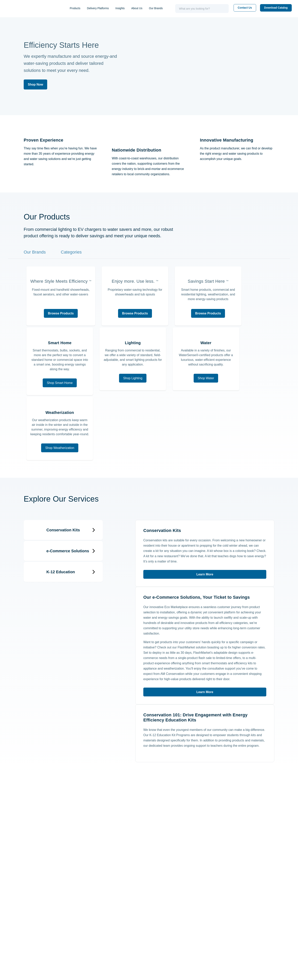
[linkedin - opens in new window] (185, 843)
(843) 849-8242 (29, 936)
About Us (144, 8)
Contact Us (242, 8)
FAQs (267, 919)
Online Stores (219, 919)
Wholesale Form (221, 932)
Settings (231, 969)
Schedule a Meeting (169, 912)
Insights (126, 8)
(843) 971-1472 (28, 931)
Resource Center (276, 906)
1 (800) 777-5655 (30, 916)
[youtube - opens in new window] (255, 843)
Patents (214, 939)
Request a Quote (166, 919)
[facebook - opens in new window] (208, 843)
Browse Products (63, 345)
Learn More (205, 515)
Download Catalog (270, 8)
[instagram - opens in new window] (232, 843)
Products (77, 8)
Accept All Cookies (278, 969)
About (213, 906)
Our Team (216, 912)
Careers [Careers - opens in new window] (214, 925)
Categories (73, 257)
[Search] (222, 8)
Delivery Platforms (102, 8)
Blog (266, 912)
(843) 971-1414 (28, 905)
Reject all (251, 969)
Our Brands (163, 8)
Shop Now (35, 84)
